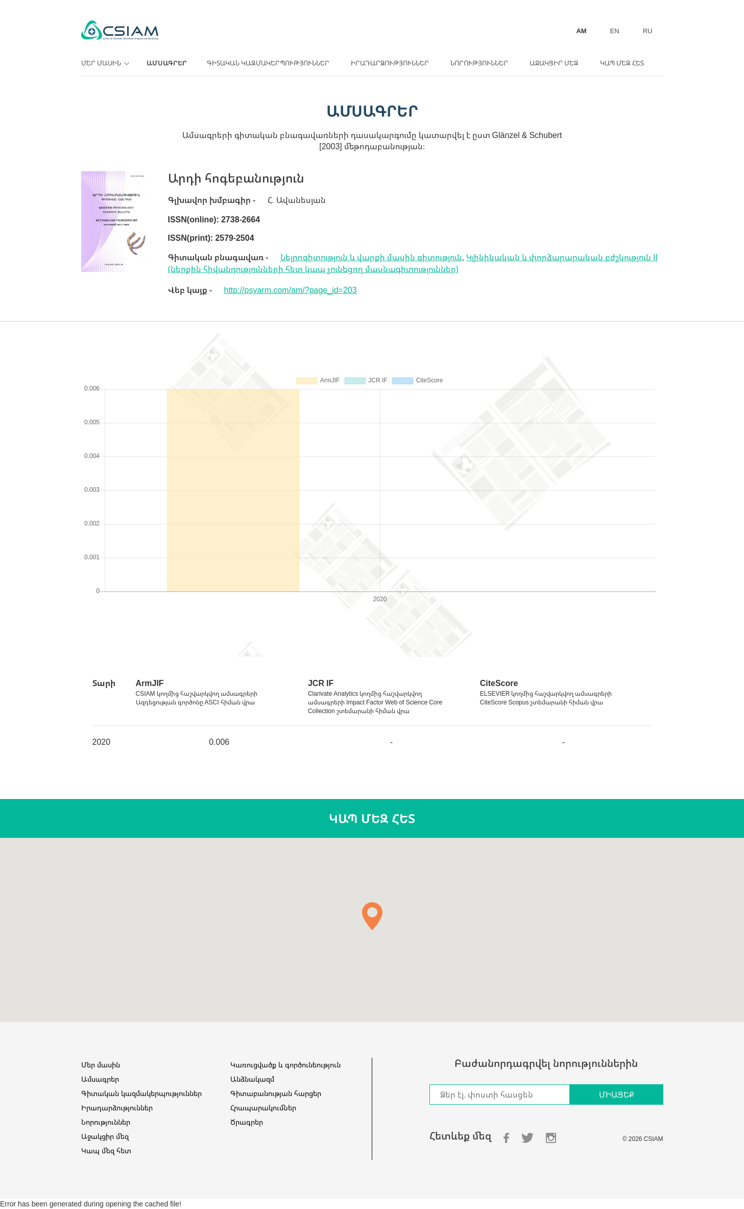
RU (648, 30)
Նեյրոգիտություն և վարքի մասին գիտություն (371, 257)
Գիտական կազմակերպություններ (268, 62)
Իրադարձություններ (390, 62)
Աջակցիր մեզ (554, 62)
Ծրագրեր (246, 1122)
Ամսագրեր (167, 62)
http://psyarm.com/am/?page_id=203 (290, 289)
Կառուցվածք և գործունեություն (285, 1064)
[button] (372, 916)
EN (614, 30)
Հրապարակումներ (263, 1107)
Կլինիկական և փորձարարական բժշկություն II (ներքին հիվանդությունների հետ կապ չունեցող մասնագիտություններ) (413, 263)
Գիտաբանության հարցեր (275, 1093)
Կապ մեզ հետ (622, 62)
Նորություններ (479, 62)
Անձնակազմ (252, 1079)
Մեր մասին (104, 62)
